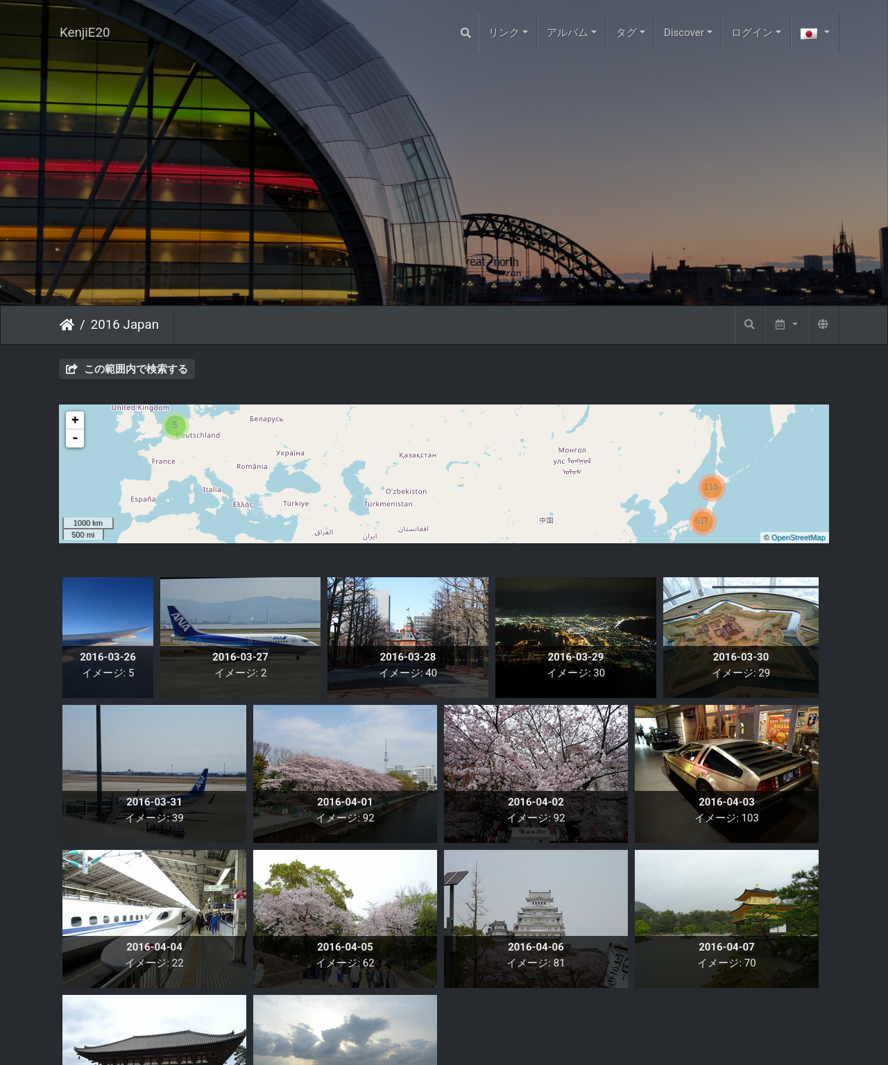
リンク (504, 32)
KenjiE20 (85, 32)
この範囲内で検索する (127, 369)
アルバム (567, 32)
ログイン (752, 32)
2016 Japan (125, 324)
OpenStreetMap (798, 538)
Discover (684, 32)
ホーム (67, 324)
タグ (626, 32)
